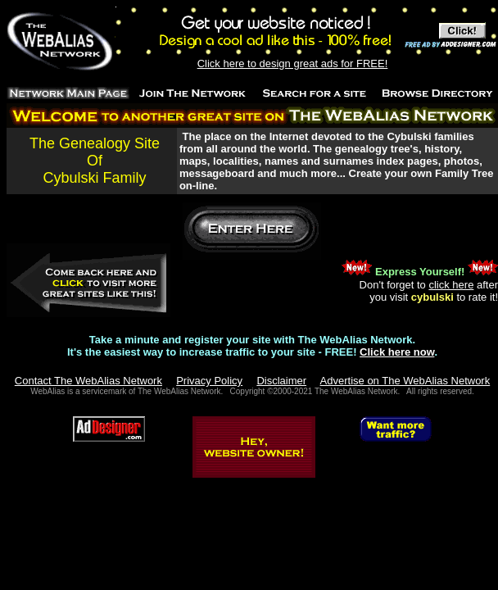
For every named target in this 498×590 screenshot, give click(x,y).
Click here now (397, 352)
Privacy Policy (209, 380)
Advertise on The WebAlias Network (405, 380)
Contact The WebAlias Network (88, 380)
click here (450, 285)
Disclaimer (281, 380)
